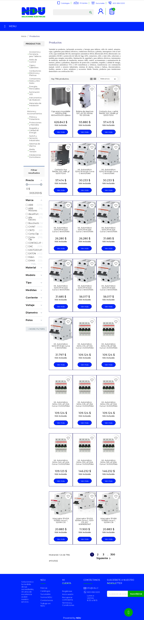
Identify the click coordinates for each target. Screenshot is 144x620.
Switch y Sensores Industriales (34, 138)
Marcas (43, 588)
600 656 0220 (119, 3)
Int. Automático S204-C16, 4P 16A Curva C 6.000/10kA (108, 346)
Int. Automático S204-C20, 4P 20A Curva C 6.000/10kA (61, 404)
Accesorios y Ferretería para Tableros (35, 54)
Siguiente (104, 558)
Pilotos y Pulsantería (34, 118)
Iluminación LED (34, 93)
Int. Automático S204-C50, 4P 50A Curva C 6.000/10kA (85, 462)
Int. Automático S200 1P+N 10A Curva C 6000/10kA (84, 171)
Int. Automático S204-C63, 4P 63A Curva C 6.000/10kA (108, 462)
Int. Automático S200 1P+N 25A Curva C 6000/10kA (84, 230)
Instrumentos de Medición (35, 99)
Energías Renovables (34, 87)
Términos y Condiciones (68, 604)
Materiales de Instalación (35, 104)
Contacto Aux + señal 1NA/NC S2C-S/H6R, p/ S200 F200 (108, 113)
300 (112, 554)
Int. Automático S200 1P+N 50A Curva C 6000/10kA (84, 288)
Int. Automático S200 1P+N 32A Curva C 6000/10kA (108, 230)
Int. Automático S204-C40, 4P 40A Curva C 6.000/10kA (61, 462)
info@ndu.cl (92, 588)
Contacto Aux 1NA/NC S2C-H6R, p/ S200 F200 (61, 171)
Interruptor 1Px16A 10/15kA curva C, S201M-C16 (109, 520)
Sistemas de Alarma (34, 145)
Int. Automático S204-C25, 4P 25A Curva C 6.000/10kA (85, 404)
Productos (33, 44)
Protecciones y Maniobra (35, 123)
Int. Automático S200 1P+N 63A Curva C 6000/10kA (108, 288)
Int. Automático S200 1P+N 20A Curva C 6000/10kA (61, 230)
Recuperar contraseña (67, 598)
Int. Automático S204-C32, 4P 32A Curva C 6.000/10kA (108, 404)
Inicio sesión (67, 594)
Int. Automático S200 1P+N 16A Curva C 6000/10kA (108, 171)
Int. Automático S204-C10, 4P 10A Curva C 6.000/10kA (85, 346)
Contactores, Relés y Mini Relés (35, 81)
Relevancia (108, 79)
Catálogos (65, 3)
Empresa (83, 3)
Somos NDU (46, 597)
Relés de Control (33, 61)
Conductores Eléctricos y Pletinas (35, 73)
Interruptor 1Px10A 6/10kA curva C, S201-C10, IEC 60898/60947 (84, 521)
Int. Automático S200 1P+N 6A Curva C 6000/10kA (61, 346)
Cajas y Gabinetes (33, 66)
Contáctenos (46, 600)
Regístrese (67, 591)
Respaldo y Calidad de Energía (34, 130)
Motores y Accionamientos (34, 112)
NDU (78, 618)
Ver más (61, 132)
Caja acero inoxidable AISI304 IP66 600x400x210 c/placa (60, 113)
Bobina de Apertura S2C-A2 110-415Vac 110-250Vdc (84, 113)
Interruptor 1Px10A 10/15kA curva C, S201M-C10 (61, 520)
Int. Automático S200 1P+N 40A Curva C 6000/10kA (61, 288)
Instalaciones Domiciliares (35, 156)
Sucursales (100, 3)
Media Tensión (32, 150)
